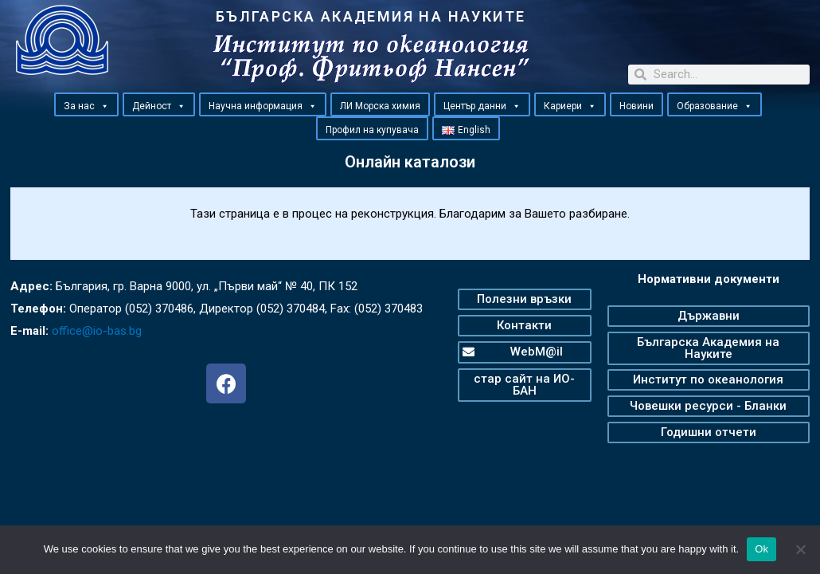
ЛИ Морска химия (380, 106)
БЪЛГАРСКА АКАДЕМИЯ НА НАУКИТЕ (370, 16)
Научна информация (263, 105)
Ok (761, 549)
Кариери (570, 105)
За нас (86, 105)
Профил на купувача (372, 130)
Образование (714, 105)
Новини (636, 106)
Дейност (158, 105)
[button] (104, 106)
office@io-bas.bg (97, 331)
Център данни (482, 105)
